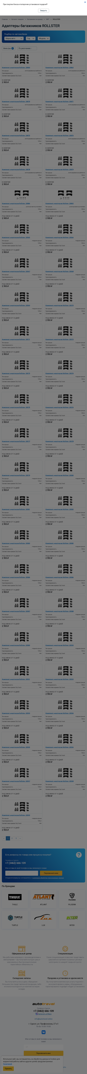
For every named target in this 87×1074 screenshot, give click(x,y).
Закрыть (43, 11)
